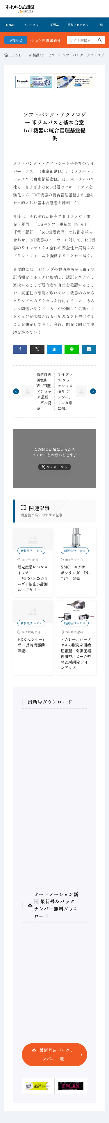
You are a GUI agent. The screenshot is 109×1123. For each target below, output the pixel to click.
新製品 (54, 24)
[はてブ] (54, 349)
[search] (100, 40)
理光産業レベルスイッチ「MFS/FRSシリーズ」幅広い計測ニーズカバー (32, 578)
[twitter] (37, 349)
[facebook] (20, 349)
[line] (72, 349)
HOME (9, 24)
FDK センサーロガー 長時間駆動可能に (31, 645)
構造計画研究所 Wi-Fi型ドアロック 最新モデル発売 (43, 391)
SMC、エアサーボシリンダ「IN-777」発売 (75, 572)
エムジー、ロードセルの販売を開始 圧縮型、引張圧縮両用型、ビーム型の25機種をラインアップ (76, 654)
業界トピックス (78, 24)
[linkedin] (89, 349)
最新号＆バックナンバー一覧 (56, 1054)
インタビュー (33, 24)
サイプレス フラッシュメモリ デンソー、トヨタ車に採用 (65, 391)
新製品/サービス (42, 54)
